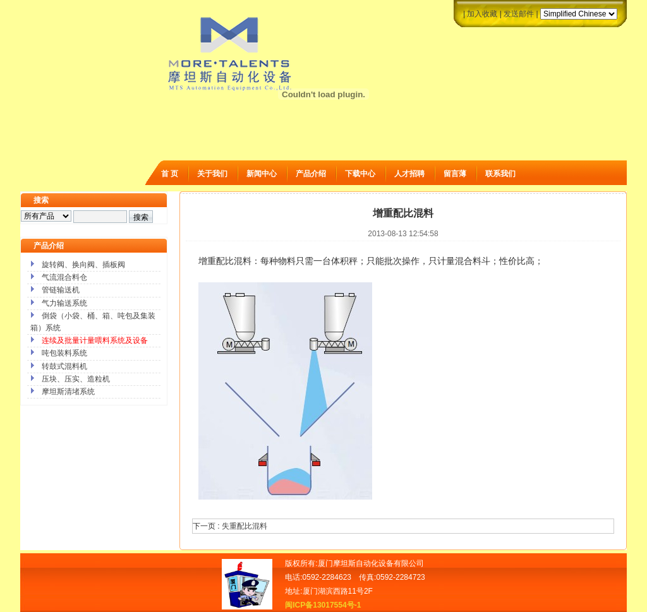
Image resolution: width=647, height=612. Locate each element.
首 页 (169, 173)
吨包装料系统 (64, 353)
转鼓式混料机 (64, 366)
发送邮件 (519, 13)
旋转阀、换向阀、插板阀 (83, 264)
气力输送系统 (64, 303)
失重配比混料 (244, 526)
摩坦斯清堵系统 (68, 391)
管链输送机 (61, 289)
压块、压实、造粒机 (76, 379)
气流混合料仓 (64, 277)
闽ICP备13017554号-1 (323, 605)
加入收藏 (482, 13)
